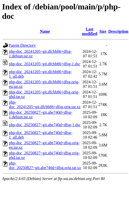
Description (118, 31)
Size (102, 31)
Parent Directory (22, 45)
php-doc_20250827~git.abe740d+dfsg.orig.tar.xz (45, 165)
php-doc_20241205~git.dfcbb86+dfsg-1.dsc (44, 64)
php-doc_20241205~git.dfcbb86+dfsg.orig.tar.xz (45, 104)
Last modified (89, 31)
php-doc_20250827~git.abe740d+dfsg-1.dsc (45, 125)
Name (45, 31)
